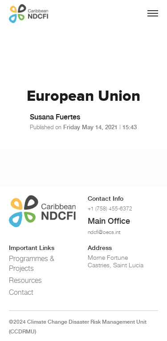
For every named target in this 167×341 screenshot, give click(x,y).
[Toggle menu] (152, 13)
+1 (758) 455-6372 (110, 208)
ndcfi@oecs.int (104, 232)
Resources (25, 280)
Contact (21, 292)
